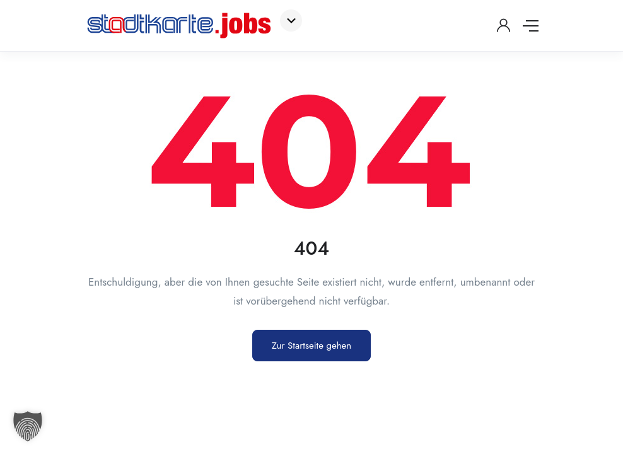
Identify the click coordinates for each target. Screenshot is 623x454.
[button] (27, 426)
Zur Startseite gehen (311, 345)
